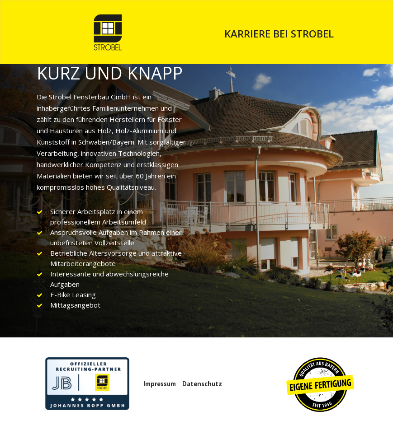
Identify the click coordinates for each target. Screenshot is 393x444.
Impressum (159, 383)
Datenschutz (202, 383)
